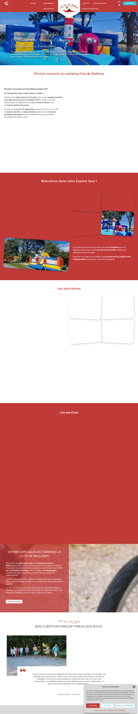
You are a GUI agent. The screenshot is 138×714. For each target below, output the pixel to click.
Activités (85, 3)
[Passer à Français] (118, 4)
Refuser (107, 706)
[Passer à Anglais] (118, 1)
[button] (134, 687)
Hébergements (48, 3)
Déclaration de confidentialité (116, 710)
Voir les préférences (125, 706)
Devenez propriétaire (90, 9)
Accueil (33, 3)
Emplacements (48, 9)
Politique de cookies (101, 710)
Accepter (93, 706)
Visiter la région (99, 3)
